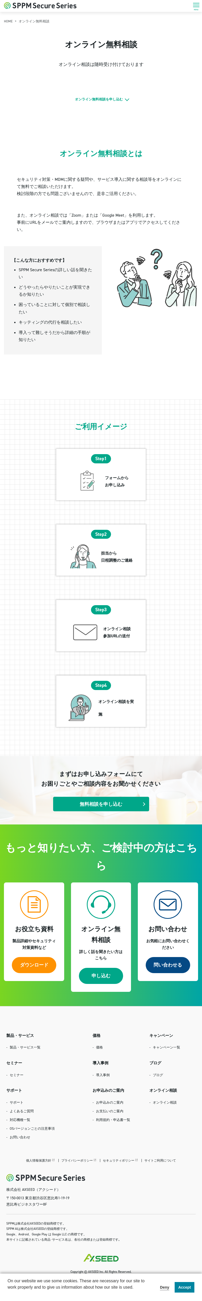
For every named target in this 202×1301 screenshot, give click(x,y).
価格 (99, 1047)
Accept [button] (184, 1287)
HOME (8, 21)
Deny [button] (164, 1287)
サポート (16, 1102)
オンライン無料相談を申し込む (99, 99)
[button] (8, 1294)
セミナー (16, 1075)
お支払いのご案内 (109, 1111)
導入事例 (103, 1075)
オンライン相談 (165, 1102)
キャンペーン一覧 (166, 1047)
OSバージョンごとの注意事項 (32, 1128)
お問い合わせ (20, 1137)
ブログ (158, 1075)
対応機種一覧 (20, 1120)
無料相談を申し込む (101, 804)
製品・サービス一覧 (25, 1047)
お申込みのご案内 (109, 1102)
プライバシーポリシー (77, 1160)
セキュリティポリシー (118, 1160)
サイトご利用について (160, 1160)
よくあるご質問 (22, 1111)
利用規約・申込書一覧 (113, 1120)
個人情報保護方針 (38, 1160)
